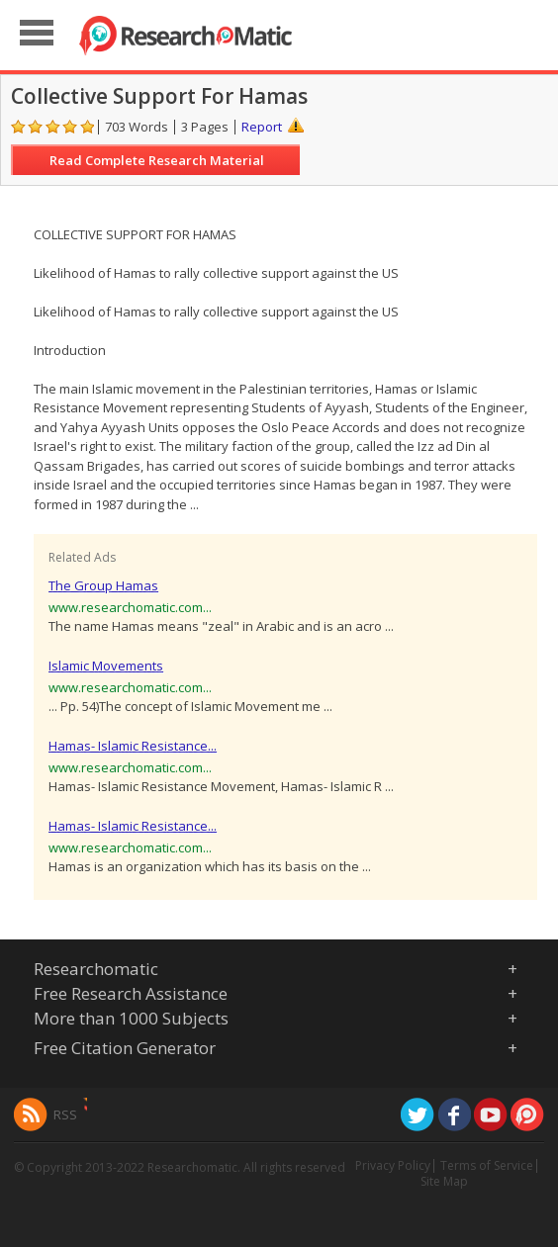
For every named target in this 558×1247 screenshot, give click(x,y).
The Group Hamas (103, 585)
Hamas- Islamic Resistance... (132, 746)
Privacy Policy (392, 1165)
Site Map (444, 1181)
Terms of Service (486, 1165)
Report (261, 126)
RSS (65, 1114)
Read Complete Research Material (156, 160)
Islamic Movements (105, 665)
